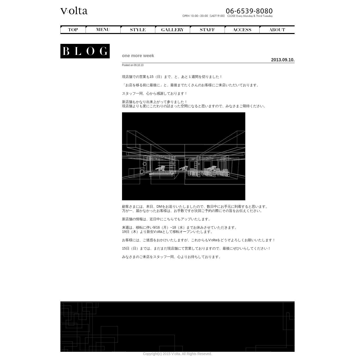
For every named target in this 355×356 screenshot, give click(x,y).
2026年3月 (91, 220)
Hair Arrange (81, 89)
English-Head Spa (81, 126)
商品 (89, 177)
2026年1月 (91, 228)
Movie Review (82, 143)
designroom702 (88, 272)
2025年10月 (90, 241)
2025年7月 (91, 253)
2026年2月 (91, 224)
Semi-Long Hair (79, 114)
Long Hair (83, 97)
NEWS (89, 147)
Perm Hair (83, 110)
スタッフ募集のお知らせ (81, 168)
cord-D (94, 280)
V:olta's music (77, 164)
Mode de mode (83, 139)
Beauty (89, 181)
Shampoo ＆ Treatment (82, 189)
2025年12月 (90, 233)
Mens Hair (83, 105)
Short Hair (83, 118)
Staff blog (80, 151)
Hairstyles (85, 131)
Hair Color (83, 93)
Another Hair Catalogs (83, 72)
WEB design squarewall (81, 276)
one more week (138, 55)
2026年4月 (91, 216)
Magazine (83, 135)
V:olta (86, 160)
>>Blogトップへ (87, 292)
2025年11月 (90, 237)
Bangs (86, 80)
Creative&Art (81, 122)
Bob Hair (84, 84)
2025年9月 (91, 245)
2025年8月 (91, 249)
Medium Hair (81, 101)
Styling (87, 198)
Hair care (86, 185)
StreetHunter (81, 156)
